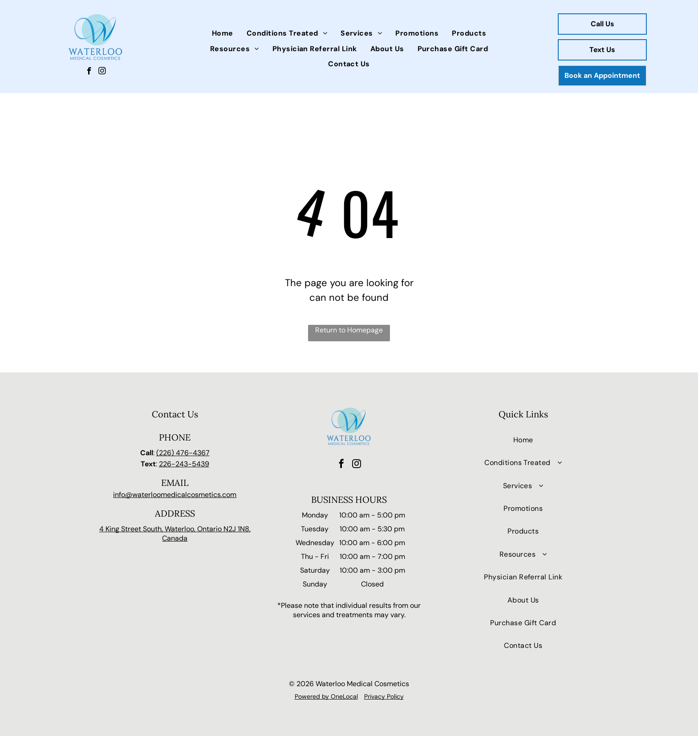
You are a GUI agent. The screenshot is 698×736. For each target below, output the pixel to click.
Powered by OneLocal (326, 696)
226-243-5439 (184, 464)
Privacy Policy (384, 696)
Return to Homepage (349, 330)
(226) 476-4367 (183, 452)
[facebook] (89, 72)
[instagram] (102, 72)
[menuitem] (222, 33)
